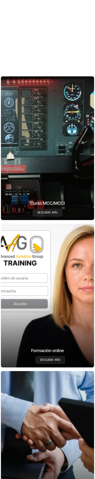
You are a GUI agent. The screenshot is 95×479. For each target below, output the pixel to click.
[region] (47, 44)
